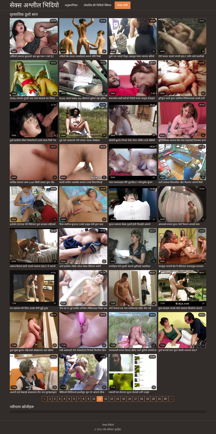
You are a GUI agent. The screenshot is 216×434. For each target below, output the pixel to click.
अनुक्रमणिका (71, 5)
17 (135, 399)
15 (123, 399)
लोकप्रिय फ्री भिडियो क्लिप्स (97, 5)
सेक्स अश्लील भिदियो (34, 5)
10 (93, 399)
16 (129, 399)
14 (117, 399)
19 (147, 399)
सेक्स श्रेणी (122, 5)
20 (153, 399)
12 (105, 399)
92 (165, 399)
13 (111, 399)
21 (159, 399)
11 (99, 399)
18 (141, 399)
